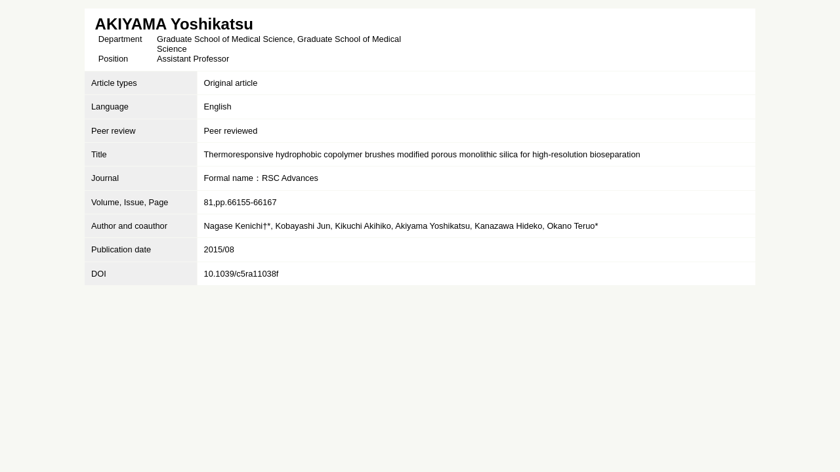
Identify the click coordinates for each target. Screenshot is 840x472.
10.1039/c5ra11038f (241, 274)
